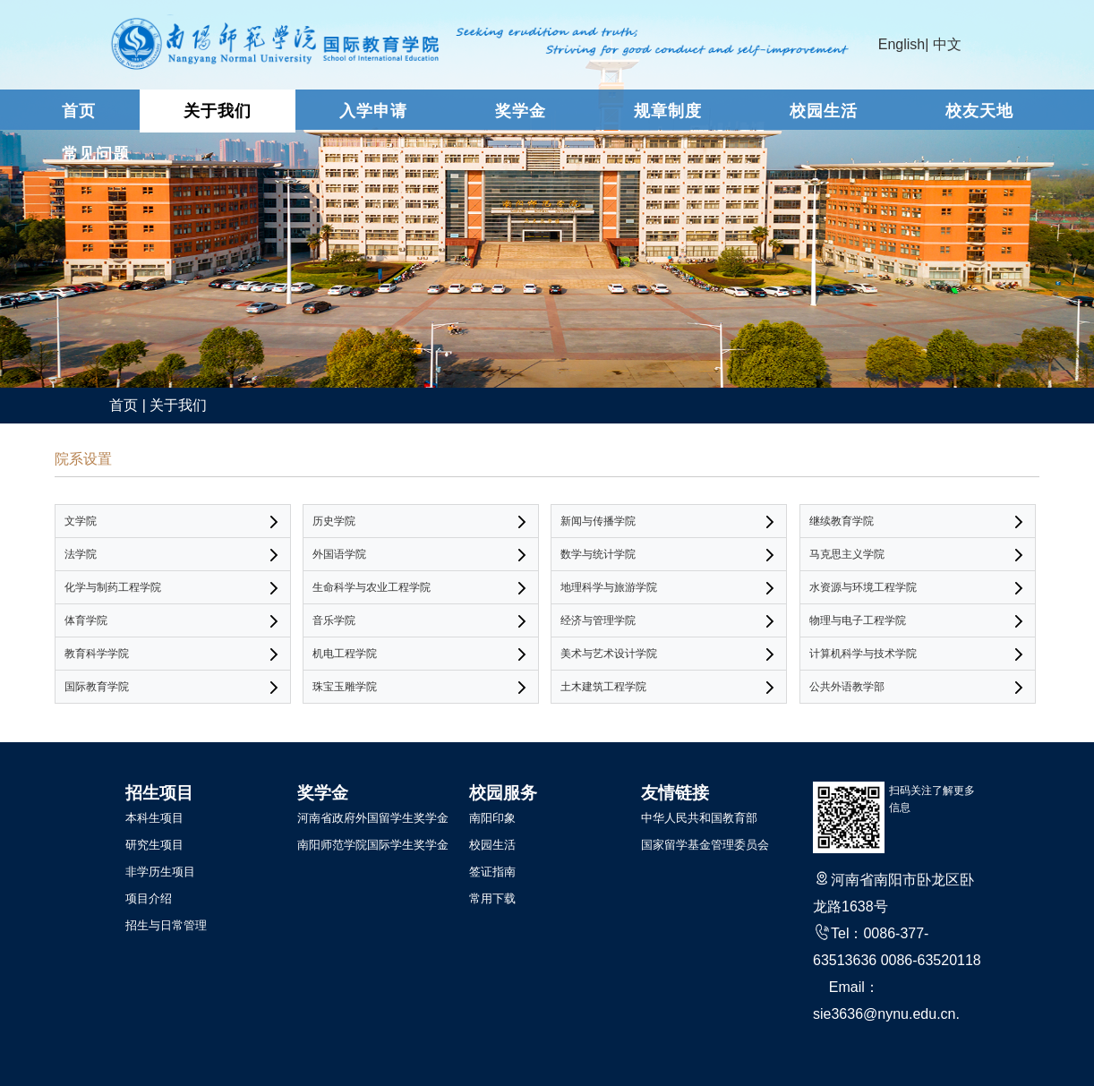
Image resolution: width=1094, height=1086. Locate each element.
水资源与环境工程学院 (863, 587)
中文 (947, 44)
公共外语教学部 (847, 686)
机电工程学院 (344, 653)
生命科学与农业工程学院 (371, 587)
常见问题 (96, 154)
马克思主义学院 (847, 554)
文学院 (80, 521)
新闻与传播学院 (598, 521)
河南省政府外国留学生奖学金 (373, 818)
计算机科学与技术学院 (863, 653)
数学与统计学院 (598, 554)
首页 (79, 111)
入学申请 (373, 111)
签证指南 (492, 871)
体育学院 (85, 620)
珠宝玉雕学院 (344, 686)
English (901, 44)
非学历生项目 (160, 871)
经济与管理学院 (598, 620)
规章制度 (668, 111)
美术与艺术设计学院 (608, 653)
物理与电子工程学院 (857, 620)
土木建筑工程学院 (603, 686)
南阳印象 (492, 818)
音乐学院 (333, 620)
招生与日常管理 (166, 925)
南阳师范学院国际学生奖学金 (373, 844)
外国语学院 (339, 554)
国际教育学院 (96, 686)
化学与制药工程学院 (112, 587)
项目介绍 (148, 898)
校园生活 (824, 111)
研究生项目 (154, 844)
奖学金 (520, 111)
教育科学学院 (96, 653)
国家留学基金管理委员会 (705, 844)
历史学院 (333, 521)
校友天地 (979, 111)
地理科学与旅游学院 (608, 587)
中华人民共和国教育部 (699, 818)
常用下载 (492, 898)
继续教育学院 (841, 521)
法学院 (80, 554)
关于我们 (218, 111)
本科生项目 (154, 818)
